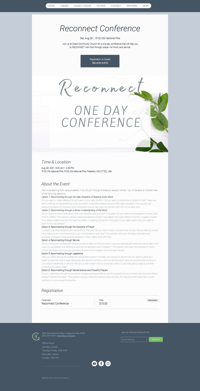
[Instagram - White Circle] (108, 363)
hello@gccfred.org (66, 335)
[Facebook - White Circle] (101, 363)
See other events (100, 62)
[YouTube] (94, 363)
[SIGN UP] (156, 339)
